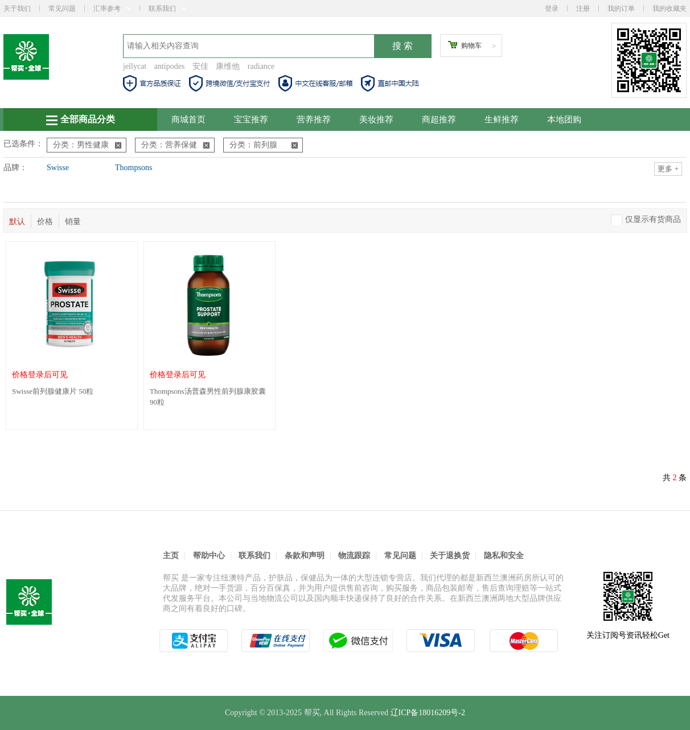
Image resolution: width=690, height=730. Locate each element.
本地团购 (564, 119)
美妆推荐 (376, 119)
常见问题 (62, 9)
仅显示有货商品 (653, 219)
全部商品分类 (80, 119)
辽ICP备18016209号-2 (428, 712)
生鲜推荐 (501, 119)
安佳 (200, 66)
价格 (45, 221)
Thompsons (133, 167)
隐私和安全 (504, 555)
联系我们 (167, 9)
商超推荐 (439, 119)
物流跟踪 (354, 555)
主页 (171, 555)
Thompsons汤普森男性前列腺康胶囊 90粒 (208, 396)
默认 (17, 221)
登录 (551, 9)
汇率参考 (112, 9)
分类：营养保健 (175, 145)
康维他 (228, 66)
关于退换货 (450, 555)
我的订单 (621, 9)
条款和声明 (305, 555)
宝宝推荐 (251, 119)
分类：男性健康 (87, 145)
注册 (583, 9)
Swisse (58, 167)
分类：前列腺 (263, 145)
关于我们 (17, 9)
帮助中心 (209, 555)
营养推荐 (314, 119)
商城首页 (188, 119)
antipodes (169, 66)
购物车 (471, 46)
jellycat (134, 66)
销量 (73, 221)
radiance (261, 66)
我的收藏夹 (669, 9)
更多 (668, 168)
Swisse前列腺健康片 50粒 (52, 391)
